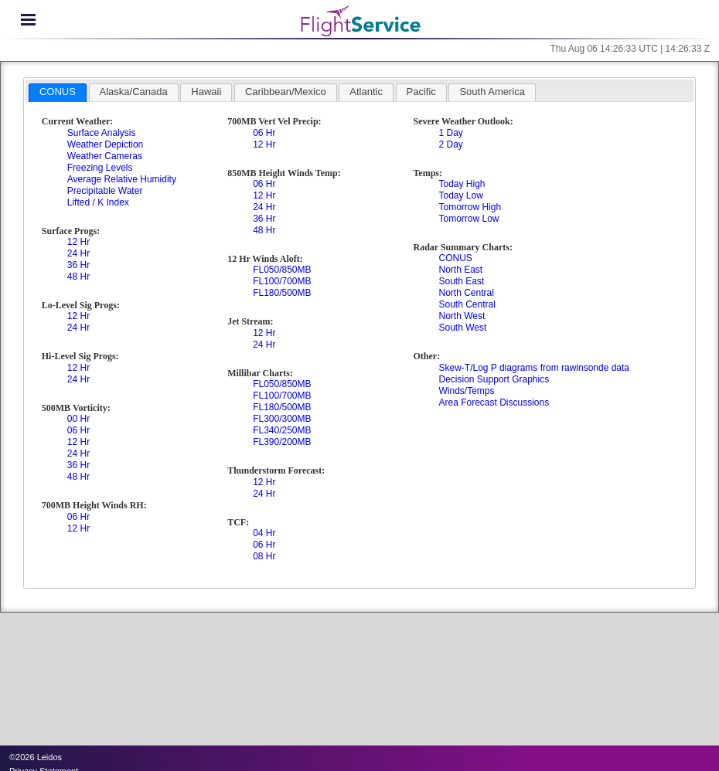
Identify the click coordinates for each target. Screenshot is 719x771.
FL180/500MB (282, 292)
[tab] (58, 92)
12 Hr (78, 241)
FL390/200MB (282, 441)
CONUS (455, 258)
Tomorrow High (469, 207)
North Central (465, 292)
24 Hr (78, 253)
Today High (461, 183)
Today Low (460, 195)
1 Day (450, 132)
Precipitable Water (105, 190)
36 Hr (78, 265)
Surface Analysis (101, 132)
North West (461, 316)
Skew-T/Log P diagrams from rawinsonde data (533, 367)
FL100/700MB (282, 281)
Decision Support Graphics (493, 379)
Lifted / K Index (98, 202)
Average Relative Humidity (121, 179)
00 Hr (78, 418)
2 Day (450, 144)
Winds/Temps (466, 391)
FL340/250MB (282, 430)
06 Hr (78, 430)
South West (462, 327)
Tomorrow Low (468, 218)
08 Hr (264, 556)
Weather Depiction (105, 144)
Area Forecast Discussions (493, 402)
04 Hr (264, 533)
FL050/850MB (282, 269)
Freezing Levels (100, 167)
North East (460, 269)
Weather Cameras (104, 156)
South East (461, 281)
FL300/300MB (282, 418)
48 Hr (78, 276)
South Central (466, 304)
